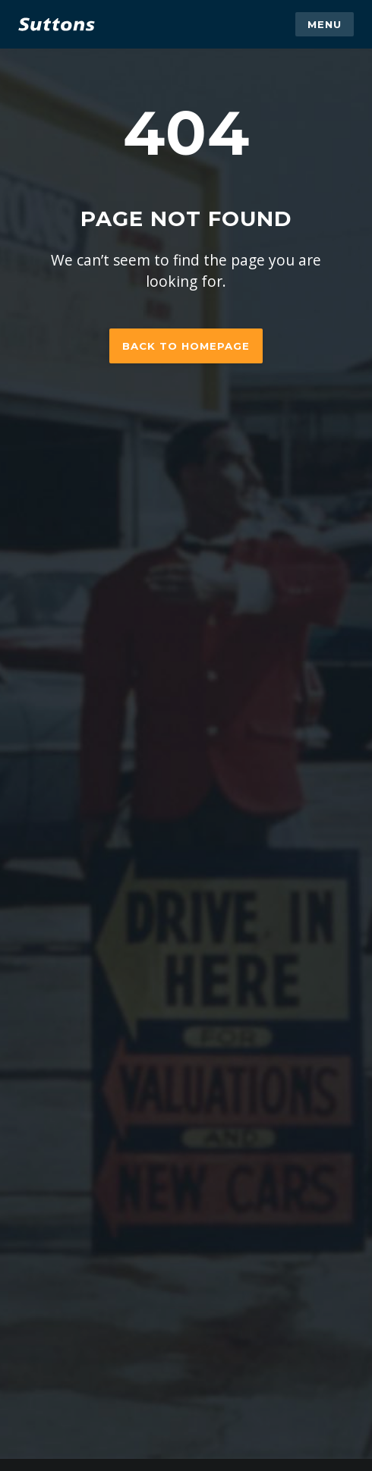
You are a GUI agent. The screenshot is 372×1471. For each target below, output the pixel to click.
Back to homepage (186, 346)
